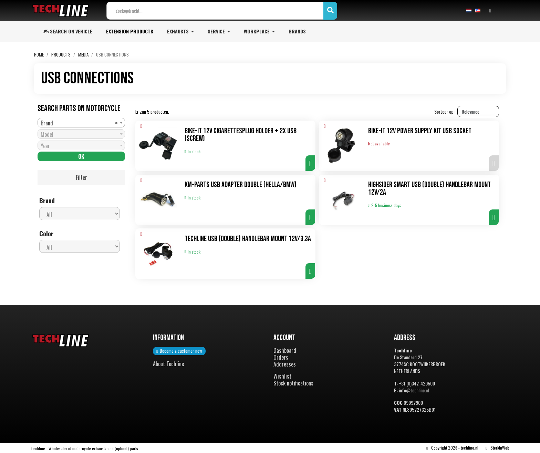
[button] (310, 163)
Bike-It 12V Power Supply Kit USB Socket (419, 131)
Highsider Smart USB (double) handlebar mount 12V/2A (429, 189)
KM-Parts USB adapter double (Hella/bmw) (241, 185)
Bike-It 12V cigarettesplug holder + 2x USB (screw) (241, 135)
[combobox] (81, 122)
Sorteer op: (444, 112)
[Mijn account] (490, 10)
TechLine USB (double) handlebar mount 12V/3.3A (248, 239)
